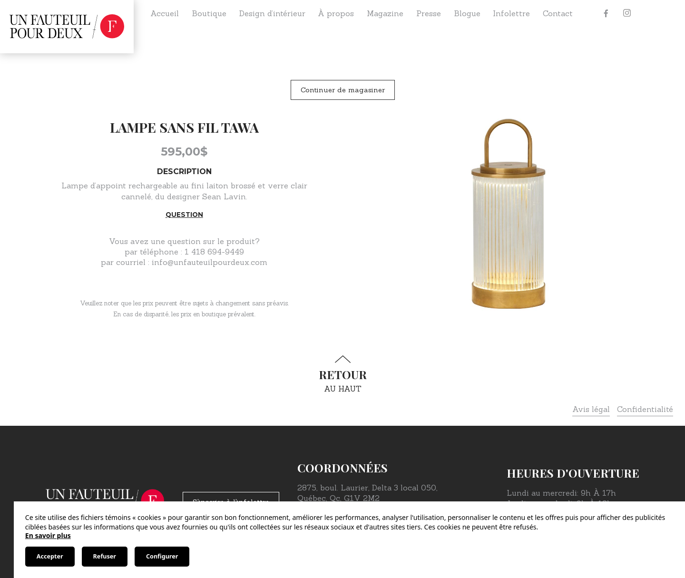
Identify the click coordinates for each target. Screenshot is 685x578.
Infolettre (511, 13)
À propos (336, 13)
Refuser (104, 556)
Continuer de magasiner (343, 90)
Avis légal (591, 409)
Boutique (209, 13)
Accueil (164, 13)
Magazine (385, 13)
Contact (558, 13)
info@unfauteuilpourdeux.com (209, 262)
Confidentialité (645, 409)
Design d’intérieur (272, 13)
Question (184, 214)
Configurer (162, 556)
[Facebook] (606, 13)
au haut (342, 374)
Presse (428, 13)
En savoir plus (48, 535)
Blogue (467, 13)
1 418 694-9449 (214, 251)
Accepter (50, 556)
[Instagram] (626, 13)
